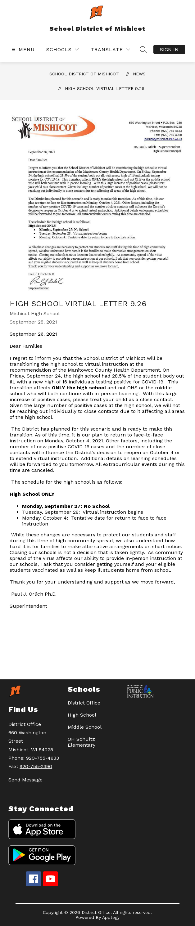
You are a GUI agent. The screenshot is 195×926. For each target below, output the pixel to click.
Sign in (169, 49)
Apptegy (111, 917)
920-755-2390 (36, 766)
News (139, 73)
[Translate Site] (110, 49)
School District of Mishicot (84, 73)
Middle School (85, 727)
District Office (84, 703)
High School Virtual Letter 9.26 (104, 88)
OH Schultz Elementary (81, 742)
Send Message (25, 780)
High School (82, 715)
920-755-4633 (42, 758)
